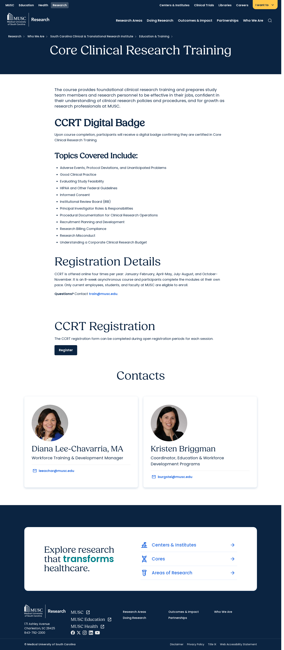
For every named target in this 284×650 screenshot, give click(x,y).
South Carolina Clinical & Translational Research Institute (91, 36)
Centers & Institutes (174, 5)
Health (43, 5)
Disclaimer (176, 644)
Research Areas (129, 20)
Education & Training (154, 36)
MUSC (9, 5)
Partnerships (227, 20)
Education (26, 5)
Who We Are (253, 20)
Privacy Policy (195, 644)
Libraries (225, 5)
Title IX (212, 644)
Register (66, 350)
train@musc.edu (103, 293)
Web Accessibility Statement (238, 644)
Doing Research (160, 20)
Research (60, 5)
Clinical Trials (204, 5)
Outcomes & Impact (195, 20)
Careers (242, 5)
